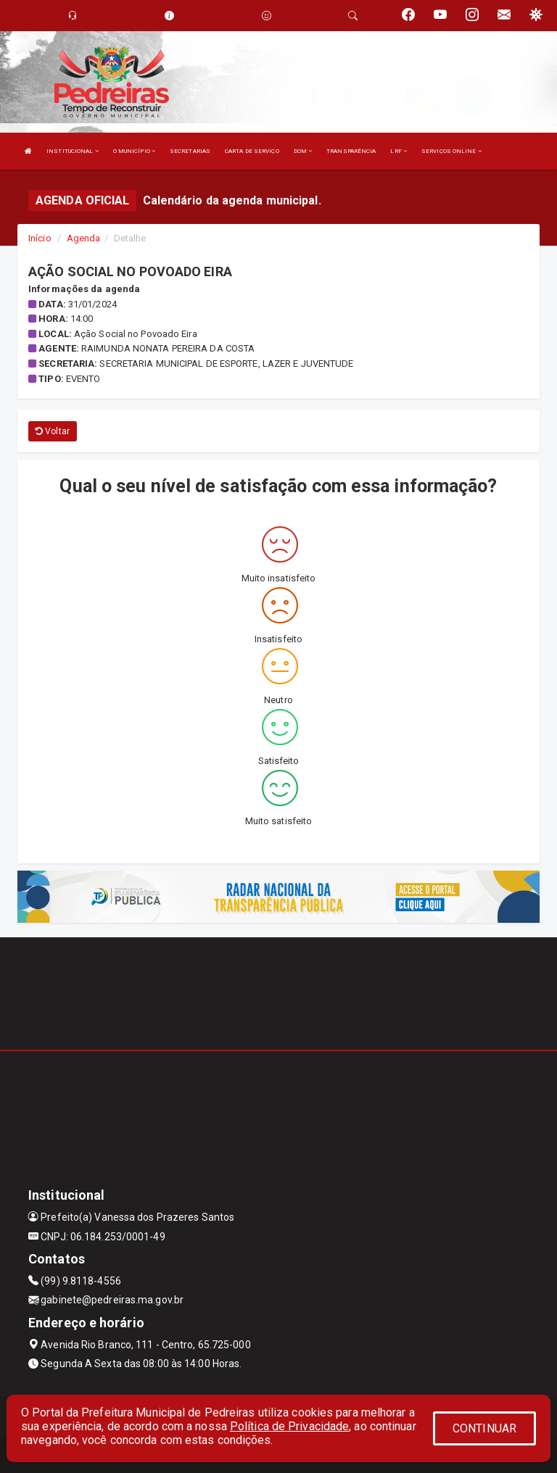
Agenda (84, 238)
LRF (398, 151)
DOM (303, 151)
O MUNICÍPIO (134, 151)
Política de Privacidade (289, 1426)
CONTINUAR (484, 1428)
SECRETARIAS (190, 151)
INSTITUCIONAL (72, 151)
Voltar (53, 431)
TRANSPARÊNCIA (351, 151)
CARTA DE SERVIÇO (252, 151)
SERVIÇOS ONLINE (451, 151)
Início (39, 238)
